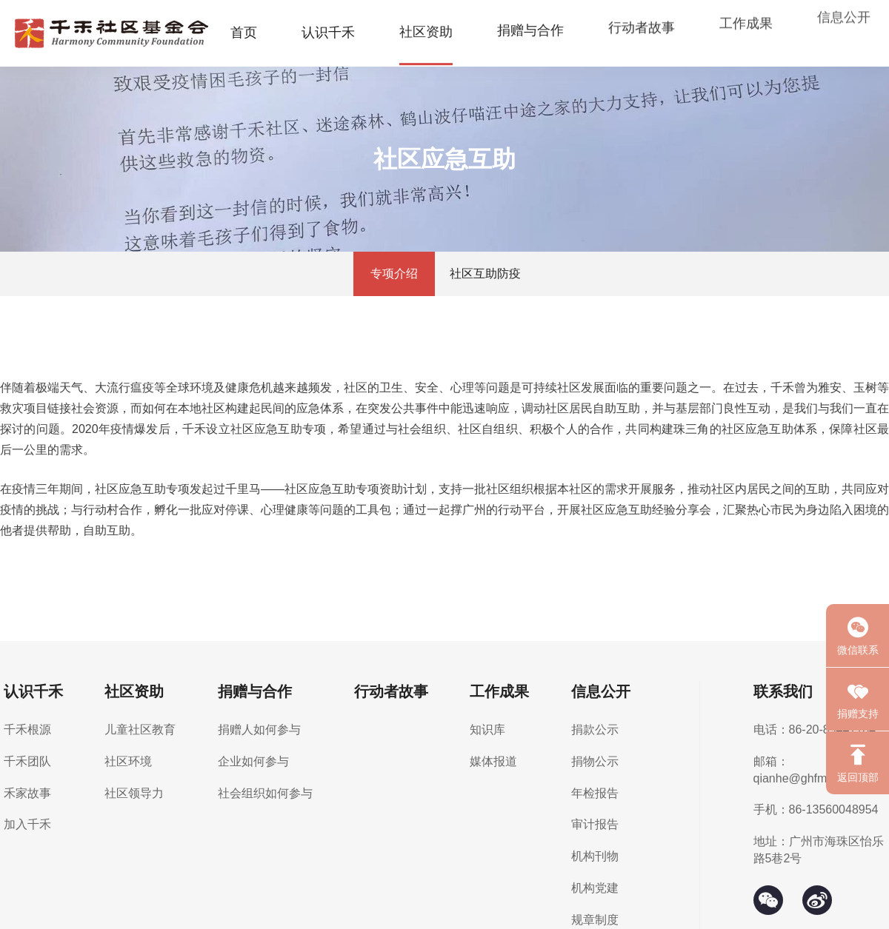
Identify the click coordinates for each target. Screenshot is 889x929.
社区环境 (128, 761)
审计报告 (595, 824)
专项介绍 (394, 273)
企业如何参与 (253, 761)
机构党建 (595, 888)
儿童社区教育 (140, 729)
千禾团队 (27, 761)
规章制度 (595, 919)
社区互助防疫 (485, 273)
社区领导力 (134, 793)
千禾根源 (27, 729)
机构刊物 (595, 856)
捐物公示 (595, 761)
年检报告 (595, 793)
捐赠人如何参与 (259, 729)
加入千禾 (27, 824)
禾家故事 (27, 793)
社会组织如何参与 (265, 793)
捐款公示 (595, 729)
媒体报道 (493, 761)
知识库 (487, 729)
